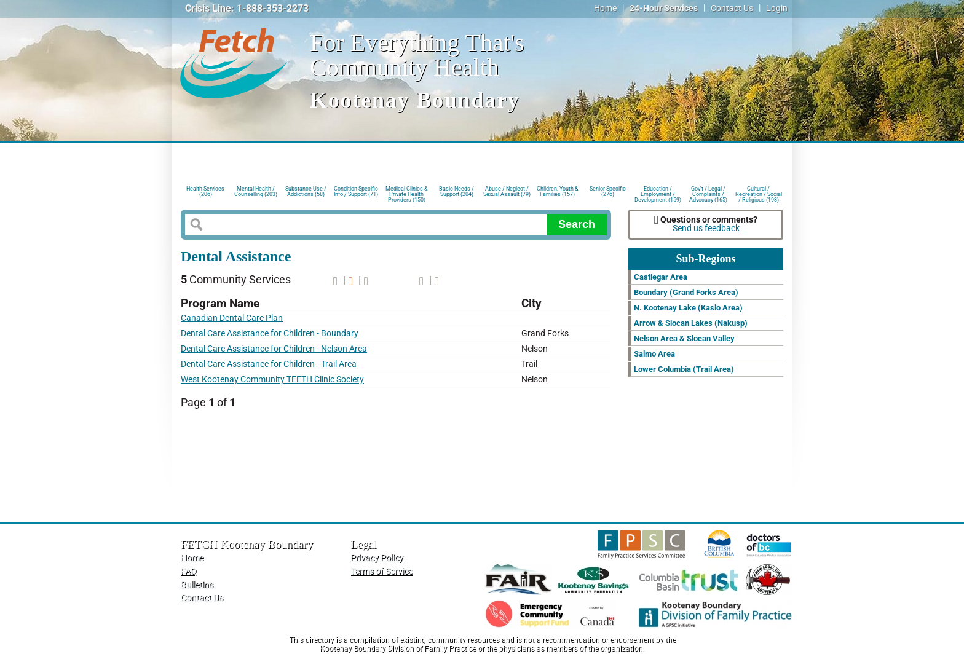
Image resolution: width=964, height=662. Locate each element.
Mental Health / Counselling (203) (255, 191)
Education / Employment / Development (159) (657, 193)
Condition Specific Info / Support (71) (356, 191)
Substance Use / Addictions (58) (305, 191)
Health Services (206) (205, 191)
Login (777, 8)
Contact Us (732, 8)
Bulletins (197, 585)
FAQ (189, 571)
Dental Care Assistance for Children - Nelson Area (274, 349)
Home (605, 8)
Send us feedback (706, 228)
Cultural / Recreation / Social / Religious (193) (758, 193)
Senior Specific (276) (608, 191)
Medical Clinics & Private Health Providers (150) (406, 193)
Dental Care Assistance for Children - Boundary (269, 333)
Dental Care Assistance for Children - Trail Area (269, 364)
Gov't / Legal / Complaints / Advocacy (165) (708, 193)
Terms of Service (381, 571)
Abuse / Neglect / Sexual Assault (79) (507, 191)
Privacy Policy (376, 558)
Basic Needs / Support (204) (456, 191)
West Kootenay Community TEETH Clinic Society (272, 379)
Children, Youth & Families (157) (558, 191)
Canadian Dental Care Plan (232, 318)
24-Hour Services (664, 8)
